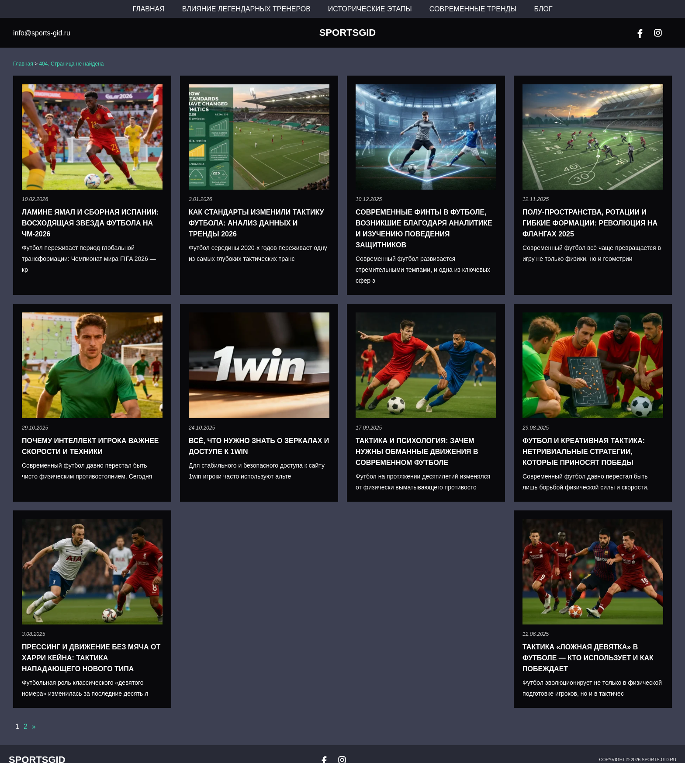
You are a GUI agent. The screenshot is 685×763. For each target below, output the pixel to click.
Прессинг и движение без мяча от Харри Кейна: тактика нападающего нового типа (91, 658)
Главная (148, 9)
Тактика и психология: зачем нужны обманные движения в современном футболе (417, 451)
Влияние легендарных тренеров (246, 9)
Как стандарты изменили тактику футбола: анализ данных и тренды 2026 (256, 223)
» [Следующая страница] (34, 726)
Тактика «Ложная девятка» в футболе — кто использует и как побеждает (588, 658)
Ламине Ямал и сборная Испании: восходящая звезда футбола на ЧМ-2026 (90, 223)
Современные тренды (473, 9)
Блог (543, 9)
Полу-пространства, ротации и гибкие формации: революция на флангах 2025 (589, 223)
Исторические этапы (370, 9)
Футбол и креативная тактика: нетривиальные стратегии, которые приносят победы (583, 451)
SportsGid (347, 33)
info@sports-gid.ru (41, 33)
